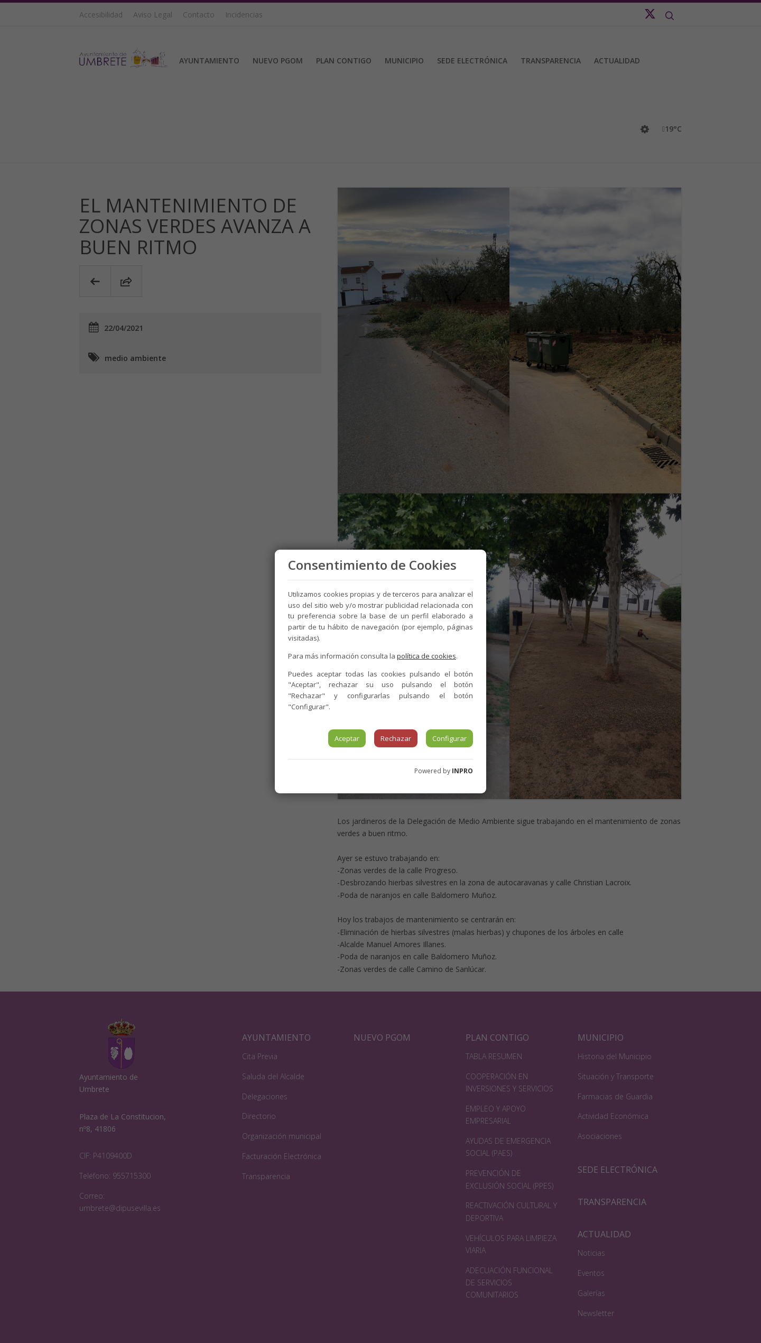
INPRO (462, 770)
